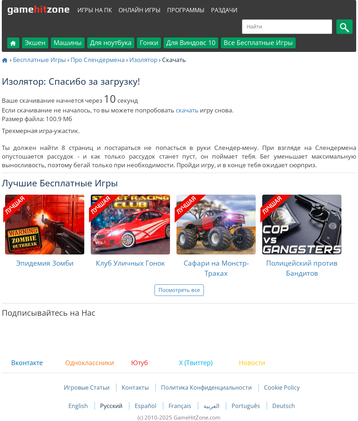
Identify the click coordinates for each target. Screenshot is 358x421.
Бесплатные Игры (39, 60)
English (78, 406)
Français (181, 406)
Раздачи (224, 10)
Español (146, 406)
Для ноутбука (110, 42)
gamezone (38, 9)
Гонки (149, 42)
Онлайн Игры (139, 10)
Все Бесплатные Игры (258, 42)
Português (246, 406)
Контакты (135, 387)
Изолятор (143, 60)
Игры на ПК (94, 10)
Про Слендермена (98, 60)
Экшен (35, 42)
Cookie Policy (282, 387)
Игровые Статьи (86, 387)
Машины (68, 42)
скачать (187, 110)
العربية (212, 406)
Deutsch (283, 406)
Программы (186, 10)
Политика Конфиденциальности (206, 387)
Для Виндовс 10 (190, 42)
